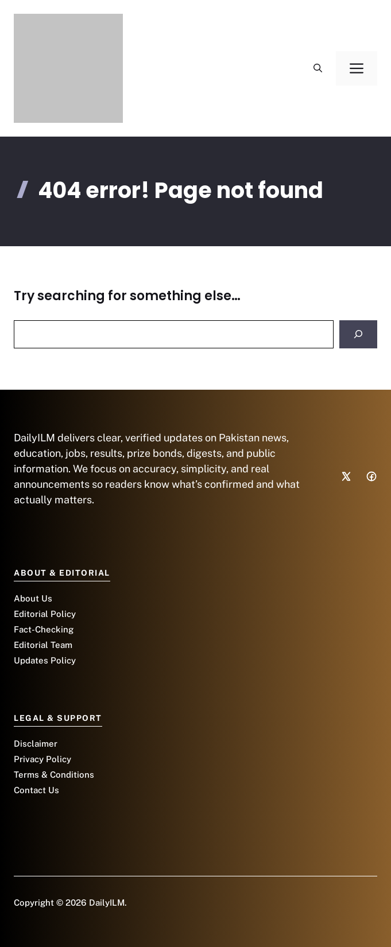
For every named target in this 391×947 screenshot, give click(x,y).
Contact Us (36, 790)
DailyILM (107, 902)
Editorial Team (43, 645)
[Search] (358, 334)
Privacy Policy (42, 759)
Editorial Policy (45, 614)
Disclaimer (35, 743)
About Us (33, 598)
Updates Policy (45, 660)
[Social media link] (346, 476)
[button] (318, 68)
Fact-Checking (43, 629)
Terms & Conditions (54, 774)
